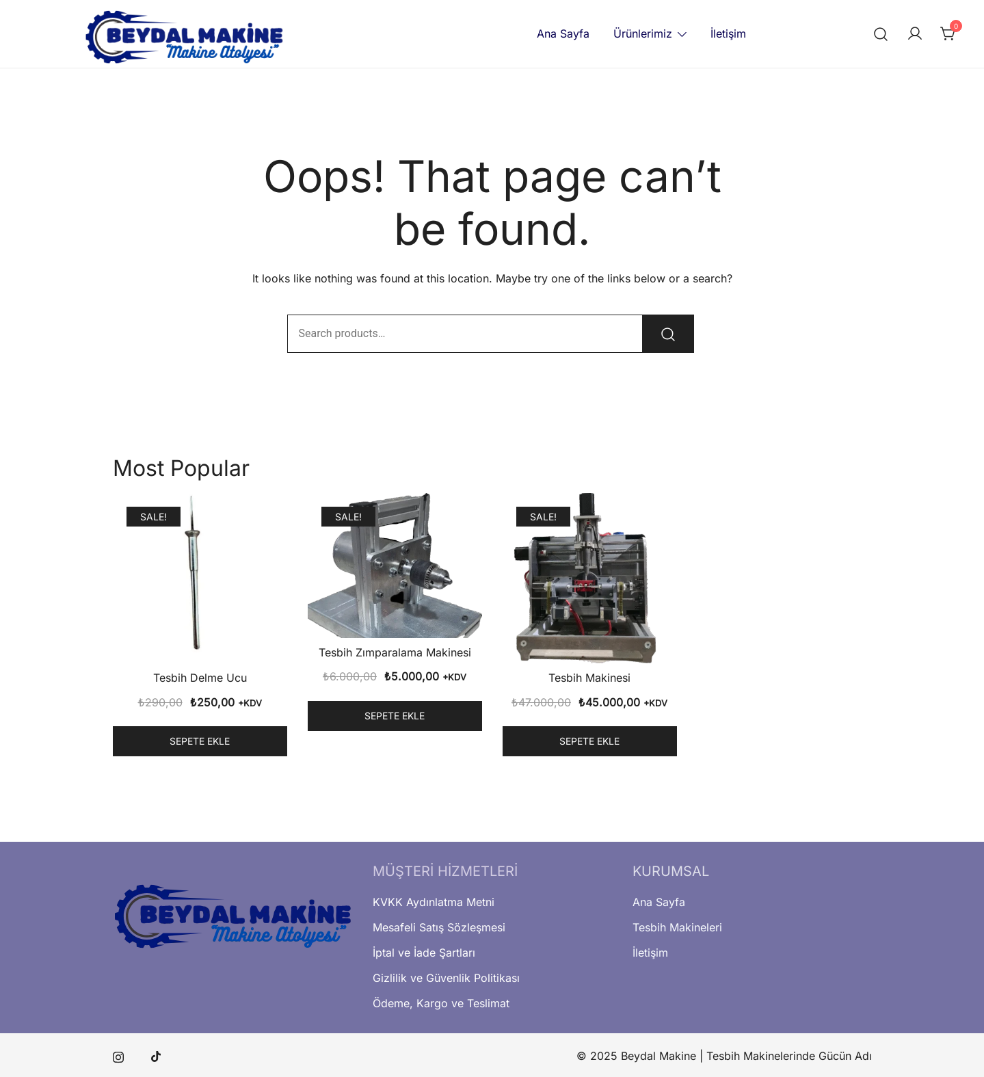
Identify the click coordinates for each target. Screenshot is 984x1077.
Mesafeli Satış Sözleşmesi (439, 927)
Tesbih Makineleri (677, 927)
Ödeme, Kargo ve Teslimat (441, 1003)
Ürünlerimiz (642, 33)
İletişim (728, 33)
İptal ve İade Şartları (424, 952)
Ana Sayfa (563, 33)
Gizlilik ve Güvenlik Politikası (446, 978)
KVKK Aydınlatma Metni (433, 902)
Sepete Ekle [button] (200, 741)
